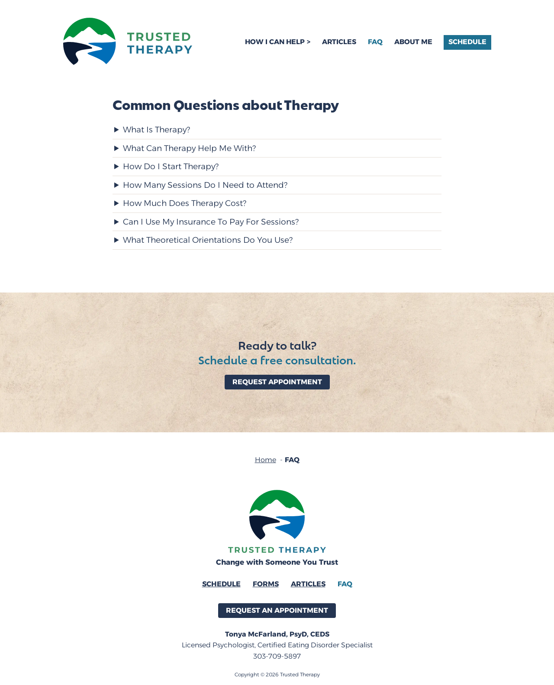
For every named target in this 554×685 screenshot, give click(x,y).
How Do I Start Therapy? (171, 167)
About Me (413, 41)
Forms (266, 584)
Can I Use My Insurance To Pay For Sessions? (211, 222)
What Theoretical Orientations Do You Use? (208, 240)
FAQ (375, 41)
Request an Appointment (277, 610)
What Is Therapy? (156, 130)
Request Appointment (277, 382)
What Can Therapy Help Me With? (189, 149)
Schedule (467, 41)
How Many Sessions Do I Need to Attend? (205, 185)
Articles (339, 41)
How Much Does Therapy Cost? (184, 204)
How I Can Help (275, 41)
